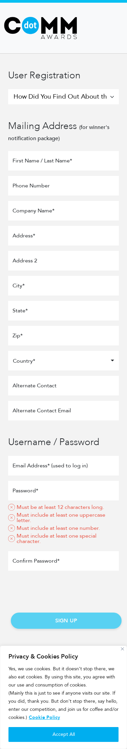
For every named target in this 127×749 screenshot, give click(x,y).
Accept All (63, 734)
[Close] (122, 648)
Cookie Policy (44, 717)
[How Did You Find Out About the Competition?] (63, 96)
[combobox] (63, 360)
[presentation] (63, 589)
